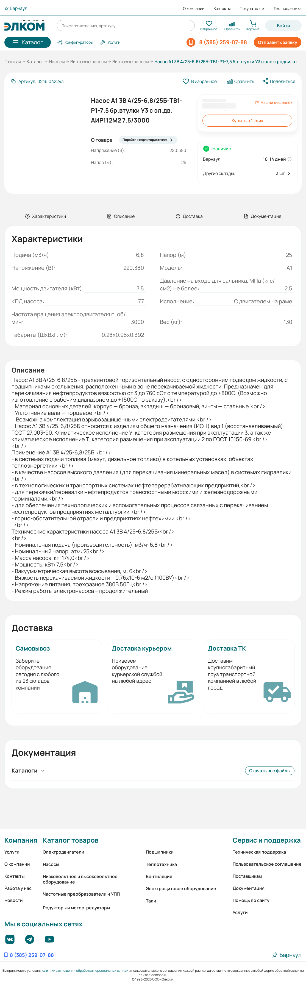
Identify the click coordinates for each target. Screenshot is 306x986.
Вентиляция (159, 876)
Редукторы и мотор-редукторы (76, 907)
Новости (13, 900)
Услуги (12, 852)
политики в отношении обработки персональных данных (84, 970)
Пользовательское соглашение (267, 864)
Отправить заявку (277, 42)
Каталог (35, 61)
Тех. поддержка (288, 8)
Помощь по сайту (251, 900)
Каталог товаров (70, 840)
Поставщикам (247, 876)
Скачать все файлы (269, 771)
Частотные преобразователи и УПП (81, 894)
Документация (249, 888)
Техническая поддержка (259, 852)
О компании (193, 8)
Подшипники (160, 852)
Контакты (222, 8)
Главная (12, 61)
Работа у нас (18, 888)
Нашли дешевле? (273, 102)
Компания (20, 840)
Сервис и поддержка (267, 840)
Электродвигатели (63, 852)
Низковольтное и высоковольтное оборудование (80, 879)
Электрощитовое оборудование (181, 888)
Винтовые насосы (88, 61)
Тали (151, 901)
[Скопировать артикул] (37, 81)
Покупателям (252, 8)
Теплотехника (161, 864)
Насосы (57, 61)
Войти (283, 26)
